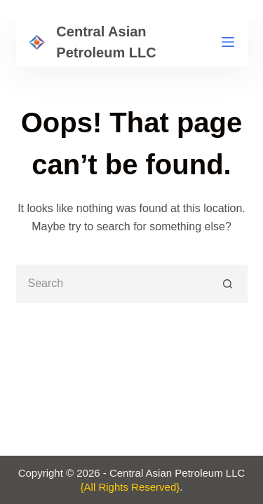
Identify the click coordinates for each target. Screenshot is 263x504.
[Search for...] (112, 284)
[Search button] (228, 284)
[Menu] (228, 42)
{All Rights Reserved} (130, 487)
